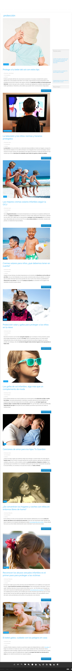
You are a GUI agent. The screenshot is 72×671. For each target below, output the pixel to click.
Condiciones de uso (2, 669)
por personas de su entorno (37, 590)
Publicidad (7, 669)
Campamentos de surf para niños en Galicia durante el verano (60, 78)
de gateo (47, 647)
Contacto (60, 2)
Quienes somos (67, 2)
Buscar (54, 2)
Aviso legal (11, 669)
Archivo (49, 2)
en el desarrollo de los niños (36, 522)
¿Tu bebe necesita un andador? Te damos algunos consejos (60, 69)
